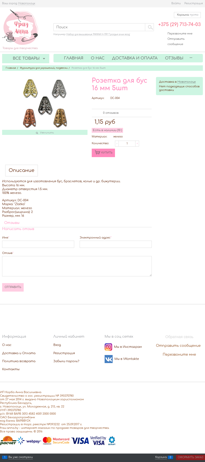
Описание (21, 170)
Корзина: (187, 14)
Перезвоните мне (180, 33)
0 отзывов (111, 112)
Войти (176, 3)
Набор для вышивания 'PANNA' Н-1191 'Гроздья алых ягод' (98, 34)
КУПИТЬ (106, 152)
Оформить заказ (190, 457)
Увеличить (47, 132)
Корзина (161, 457)
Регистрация (193, 3)
